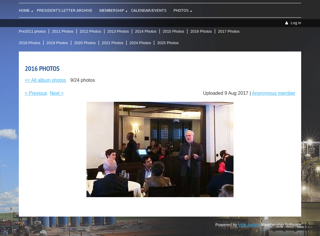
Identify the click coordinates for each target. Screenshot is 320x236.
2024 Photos (140, 43)
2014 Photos (145, 31)
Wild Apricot (249, 224)
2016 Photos (201, 31)
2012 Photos (90, 31)
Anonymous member (273, 93)
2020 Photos (85, 43)
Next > (57, 93)
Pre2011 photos (32, 31)
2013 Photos (118, 31)
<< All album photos (45, 80)
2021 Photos (112, 43)
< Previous (36, 93)
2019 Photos (57, 43)
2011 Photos (63, 31)
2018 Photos (29, 43)
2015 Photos (173, 31)
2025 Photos (168, 43)
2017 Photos (228, 31)
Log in (296, 23)
